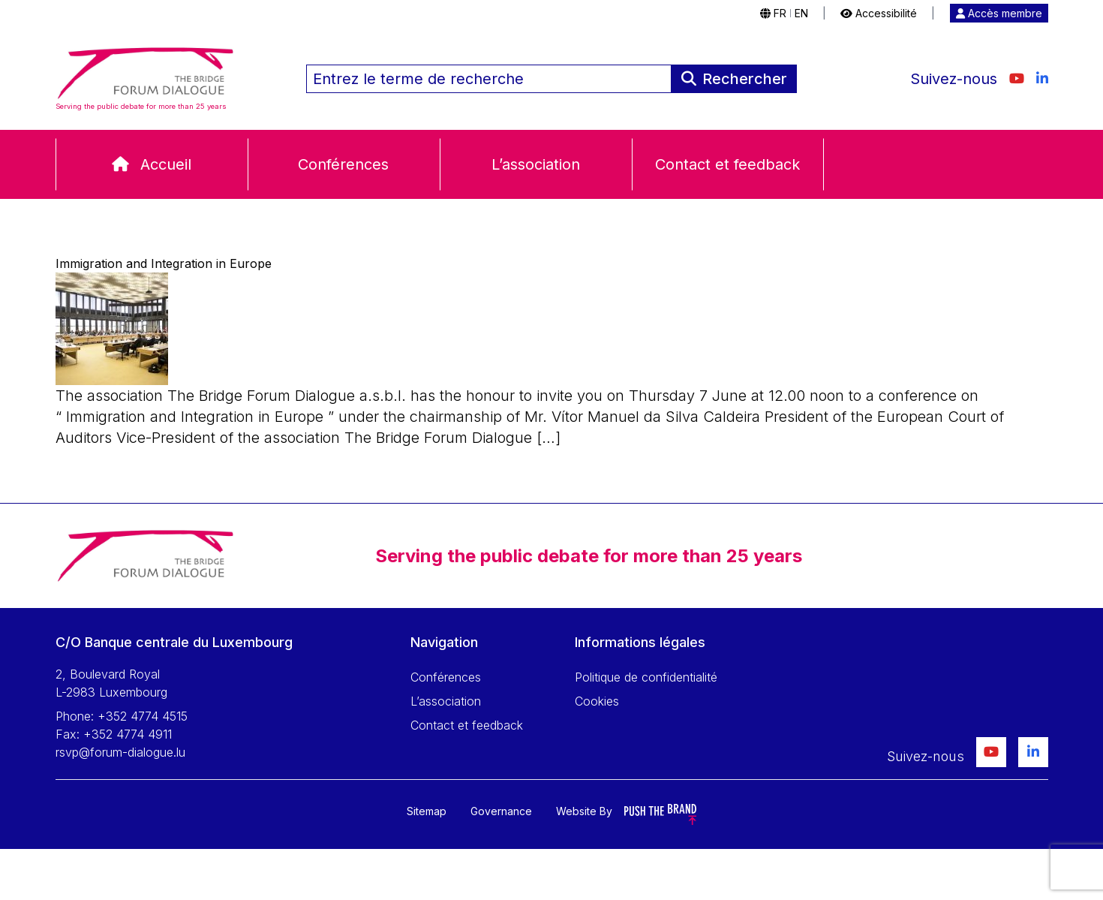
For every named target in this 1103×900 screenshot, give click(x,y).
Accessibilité (878, 13)
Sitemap (426, 811)
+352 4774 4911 (127, 734)
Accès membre (999, 13)
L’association (535, 164)
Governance (501, 811)
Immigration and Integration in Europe (164, 263)
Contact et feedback (727, 164)
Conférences (343, 164)
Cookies (597, 701)
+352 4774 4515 (143, 716)
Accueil (165, 164)
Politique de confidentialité (646, 677)
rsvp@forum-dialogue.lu (120, 752)
